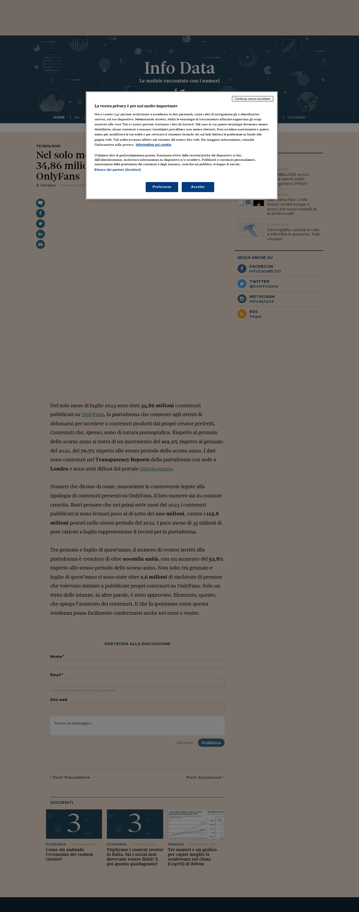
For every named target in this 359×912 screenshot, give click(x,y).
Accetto (198, 187)
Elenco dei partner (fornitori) (118, 169)
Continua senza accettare (253, 98)
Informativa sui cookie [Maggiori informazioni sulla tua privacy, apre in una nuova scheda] (153, 144)
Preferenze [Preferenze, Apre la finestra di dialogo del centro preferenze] (161, 187)
